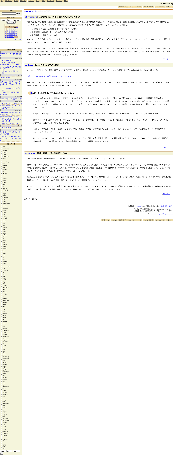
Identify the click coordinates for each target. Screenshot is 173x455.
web (30, 17)
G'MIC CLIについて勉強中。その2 (11, 103)
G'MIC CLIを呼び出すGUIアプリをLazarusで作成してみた (10, 61)
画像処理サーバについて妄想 (9, 64)
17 (13, 33)
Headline (114, 220)
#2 (26, 65)
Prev (6, 25)
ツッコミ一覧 (160, 6)
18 (15, 33)
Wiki (43, 1)
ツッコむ (166, 59)
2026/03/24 (18, 110)
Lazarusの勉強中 (5, 77)
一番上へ (169, 220)
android (31, 153)
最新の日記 (122, 6)
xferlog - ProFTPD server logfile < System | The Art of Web (49, 76)
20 (5, 35)
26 (16, 35)
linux (30, 65)
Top (2, 1)
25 (15, 35)
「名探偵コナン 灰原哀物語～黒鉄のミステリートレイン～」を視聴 (11, 138)
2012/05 (11, 25)
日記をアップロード (6, 108)
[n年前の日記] (44, 11)
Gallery (38, 1)
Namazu (138, 206)
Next (16, 25)
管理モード (105, 220)
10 (13, 31)
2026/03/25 (18, 101)
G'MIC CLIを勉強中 (6, 127)
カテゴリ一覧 (11, 144)
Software (31, 1)
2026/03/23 (18, 125)
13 (5, 33)
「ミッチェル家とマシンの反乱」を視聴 (11, 89)
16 (11, 33)
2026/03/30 (18, 51)
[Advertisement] (133, 228)
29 (9, 37)
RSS (129, 6)
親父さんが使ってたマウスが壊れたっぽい (11, 68)
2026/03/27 (18, 80)
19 (16, 33)
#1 (26, 17)
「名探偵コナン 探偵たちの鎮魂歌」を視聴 (10, 93)
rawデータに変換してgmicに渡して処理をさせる (10, 120)
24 (13, 35)
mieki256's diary (167, 4)
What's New (8, 1)
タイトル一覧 (137, 6)
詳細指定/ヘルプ (166, 206)
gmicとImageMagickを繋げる (9, 116)
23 (11, 35)
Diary (66, 1)
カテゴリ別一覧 (149, 6)
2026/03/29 (18, 58)
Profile (16, 1)
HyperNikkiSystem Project (165, 214)
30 (11, 37)
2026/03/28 (18, 75)
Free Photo (59, 1)
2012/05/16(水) (30, 11)
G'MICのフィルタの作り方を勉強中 (10, 55)
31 (13, 37)
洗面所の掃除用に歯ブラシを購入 (11, 105)
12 (16, 31)
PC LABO (23, 1)
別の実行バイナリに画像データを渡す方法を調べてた (11, 133)
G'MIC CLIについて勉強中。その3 (11, 99)
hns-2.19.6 (154, 214)
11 (15, 31)
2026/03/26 (18, 97)
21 (7, 35)
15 (9, 33)
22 (9, 35)
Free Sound (50, 1)
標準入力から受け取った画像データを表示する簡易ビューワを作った (11, 84)
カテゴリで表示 (17, 39)
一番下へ (169, 6)
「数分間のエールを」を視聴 (9, 123)
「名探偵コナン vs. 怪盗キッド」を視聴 (10, 72)
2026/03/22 (18, 130)
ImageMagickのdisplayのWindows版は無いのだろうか (10, 113)
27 (5, 37)
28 (7, 37)
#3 (26, 153)
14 (7, 33)
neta (35, 17)
